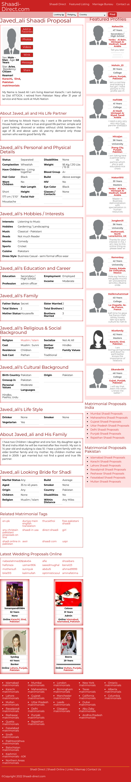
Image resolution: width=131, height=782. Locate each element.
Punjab (23, 668)
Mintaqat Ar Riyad (117, 114)
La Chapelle (115, 305)
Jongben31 (117, 220)
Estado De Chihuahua (117, 269)
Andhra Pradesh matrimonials (90, 716)
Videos (27, 47)
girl (64, 530)
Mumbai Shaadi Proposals (106, 413)
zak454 (26, 561)
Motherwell (117, 231)
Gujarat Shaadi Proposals (105, 421)
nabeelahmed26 (12, 561)
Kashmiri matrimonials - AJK (14, 755)
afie (44, 561)
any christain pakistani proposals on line (10, 534)
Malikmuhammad (118, 294)
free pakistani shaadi (70, 522)
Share (26, 70)
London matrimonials (62, 684)
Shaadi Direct (57, 4)
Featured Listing (79, 4)
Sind (17, 78)
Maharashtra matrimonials (37, 690)
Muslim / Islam (30, 340)
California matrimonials (87, 697)
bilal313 (6, 573)
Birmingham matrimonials (63, 690)
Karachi (7, 78)
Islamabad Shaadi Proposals (107, 457)
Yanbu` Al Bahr (117, 39)
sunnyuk (27, 569)
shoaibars (68, 561)
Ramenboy (117, 257)
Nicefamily (118, 330)
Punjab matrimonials (36, 716)
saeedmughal (51, 565)
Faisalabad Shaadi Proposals (107, 477)
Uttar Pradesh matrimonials (38, 703)
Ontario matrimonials (113, 684)
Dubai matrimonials (87, 703)
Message (27, 62)
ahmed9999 (69, 569)
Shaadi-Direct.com (16, 6)
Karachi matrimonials (10, 690)
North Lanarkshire (115, 235)
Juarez (113, 268)
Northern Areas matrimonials (13, 761)
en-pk (6, 521)
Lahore (14, 668)
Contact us (122, 4)
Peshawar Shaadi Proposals (107, 473)
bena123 (67, 565)
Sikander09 (117, 369)
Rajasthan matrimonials (36, 723)
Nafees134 (117, 26)
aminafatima (70, 573)
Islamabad (72, 619)
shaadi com (49, 541)
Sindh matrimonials (10, 736)
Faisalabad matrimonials (10, 729)
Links (70, 769)
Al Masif (117, 111)
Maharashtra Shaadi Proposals (109, 417)
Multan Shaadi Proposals (105, 481)
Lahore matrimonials (10, 697)
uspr (65, 541)
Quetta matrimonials (10, 723)
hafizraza (7, 565)
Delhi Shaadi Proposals (104, 429)
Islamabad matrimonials (10, 684)
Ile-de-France (119, 306)
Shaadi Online (55, 769)
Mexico (118, 272)
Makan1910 (117, 177)
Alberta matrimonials (113, 690)
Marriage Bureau (102, 4)
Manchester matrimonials (63, 697)
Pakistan (15, 621)
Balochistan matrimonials (11, 748)
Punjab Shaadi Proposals (105, 433)
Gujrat (112, 380)
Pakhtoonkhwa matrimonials (13, 742)
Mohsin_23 (117, 65)
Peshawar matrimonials (10, 716)
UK (124, 236)
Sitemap (80, 769)
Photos (27, 39)
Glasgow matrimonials (62, 710)
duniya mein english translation (30, 523)
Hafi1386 (117, 99)
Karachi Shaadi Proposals (105, 461)
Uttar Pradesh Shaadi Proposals (109, 425)
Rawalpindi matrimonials (10, 710)
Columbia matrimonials (113, 697)
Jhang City (117, 147)
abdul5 (46, 569)
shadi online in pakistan (11, 542)
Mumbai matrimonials (36, 684)
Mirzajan (117, 136)
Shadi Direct (37, 769)
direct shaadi (50, 530)
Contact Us (94, 769)
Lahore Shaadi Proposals (105, 465)
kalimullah (28, 573)
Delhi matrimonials (36, 710)
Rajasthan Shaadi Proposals (107, 437)
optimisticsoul (51, 573)
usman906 (29, 565)
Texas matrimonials (87, 690)
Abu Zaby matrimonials (87, 710)
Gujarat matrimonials (36, 697)
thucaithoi (48, 521)
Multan (68, 668)
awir (25, 541)
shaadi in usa (30, 530)
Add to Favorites (27, 30)
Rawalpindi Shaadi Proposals (108, 469)
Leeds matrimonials (62, 703)
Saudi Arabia (120, 45)
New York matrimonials (87, 684)
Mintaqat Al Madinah (116, 43)
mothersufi (9, 569)
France (117, 309)
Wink (27, 54)
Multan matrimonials (10, 703)
